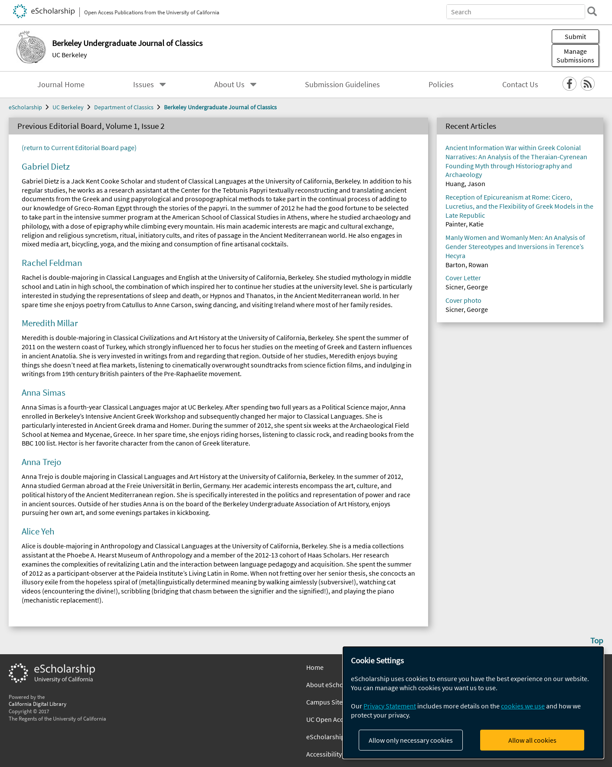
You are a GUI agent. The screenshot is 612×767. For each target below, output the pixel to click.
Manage (575, 55)
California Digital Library (37, 703)
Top (596, 640)
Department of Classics (124, 107)
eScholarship (25, 107)
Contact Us (520, 84)
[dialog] (473, 702)
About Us (229, 84)
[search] (592, 11)
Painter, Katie (464, 224)
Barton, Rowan (466, 264)
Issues (143, 84)
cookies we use (523, 705)
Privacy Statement (389, 705)
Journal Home (61, 84)
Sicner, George (466, 286)
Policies (441, 84)
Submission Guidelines (342, 84)
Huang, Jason (465, 183)
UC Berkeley (69, 54)
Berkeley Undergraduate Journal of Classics (220, 107)
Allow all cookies (532, 740)
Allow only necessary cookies (411, 740)
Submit (575, 36)
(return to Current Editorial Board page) (79, 147)
